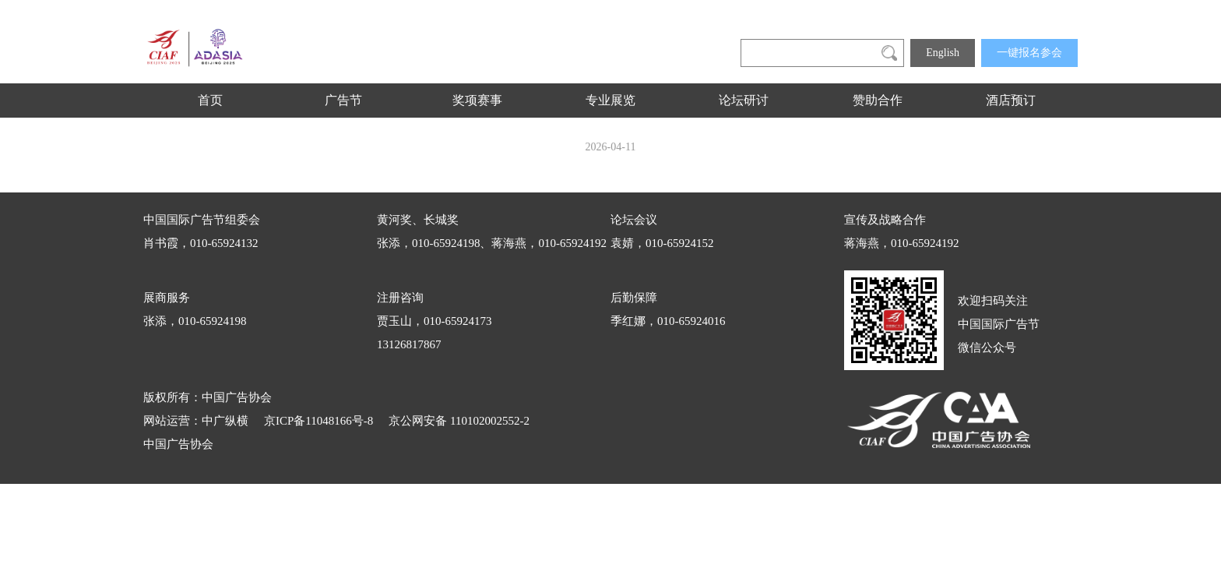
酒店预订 (1011, 100)
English (942, 52)
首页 (210, 100)
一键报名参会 (1029, 52)
